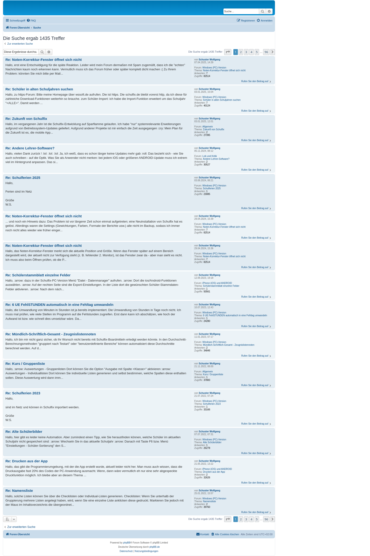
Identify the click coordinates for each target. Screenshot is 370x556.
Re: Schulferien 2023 (22, 393)
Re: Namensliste (19, 491)
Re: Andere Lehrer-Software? (30, 148)
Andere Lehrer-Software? (216, 159)
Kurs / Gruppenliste (213, 374)
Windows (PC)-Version (214, 67)
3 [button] (246, 52)
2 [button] (241, 52)
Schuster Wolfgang (209, 59)
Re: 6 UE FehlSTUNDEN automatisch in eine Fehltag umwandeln (59, 305)
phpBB (126, 542)
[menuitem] (31, 20)
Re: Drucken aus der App (26, 461)
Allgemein (207, 126)
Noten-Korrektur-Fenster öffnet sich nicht (224, 70)
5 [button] (257, 52)
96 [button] (266, 52)
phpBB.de (154, 547)
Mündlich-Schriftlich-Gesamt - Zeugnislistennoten (228, 345)
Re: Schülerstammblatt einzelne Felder (38, 275)
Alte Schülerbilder (212, 442)
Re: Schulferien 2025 (22, 178)
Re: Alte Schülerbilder (23, 432)
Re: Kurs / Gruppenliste (25, 364)
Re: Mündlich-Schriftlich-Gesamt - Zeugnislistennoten (50, 334)
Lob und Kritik (209, 156)
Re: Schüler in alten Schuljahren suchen (39, 89)
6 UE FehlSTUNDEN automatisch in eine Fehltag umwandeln (235, 315)
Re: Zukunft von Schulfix (26, 119)
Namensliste (209, 501)
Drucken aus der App (214, 472)
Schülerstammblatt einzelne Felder (221, 286)
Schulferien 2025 (212, 188)
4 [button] (251, 52)
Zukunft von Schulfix (213, 129)
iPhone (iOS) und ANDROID (217, 283)
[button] (227, 52)
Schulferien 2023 (212, 404)
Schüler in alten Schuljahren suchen (222, 100)
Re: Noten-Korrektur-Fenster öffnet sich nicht (43, 60)
